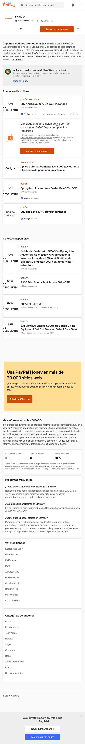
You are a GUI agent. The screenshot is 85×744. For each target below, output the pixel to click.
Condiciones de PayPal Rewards (34, 143)
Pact (7, 566)
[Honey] (9, 5)
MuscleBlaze (11, 594)
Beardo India (11, 554)
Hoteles (9, 638)
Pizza (8, 621)
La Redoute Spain (14, 548)
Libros (8, 667)
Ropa (8, 655)
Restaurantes (12, 627)
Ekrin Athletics (12, 600)
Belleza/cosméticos (15, 673)
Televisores (11, 632)
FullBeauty (10, 560)
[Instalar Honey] (20, 81)
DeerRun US (11, 589)
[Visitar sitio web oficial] (78, 29)
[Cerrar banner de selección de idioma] (80, 716)
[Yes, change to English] (42, 737)
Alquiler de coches (14, 661)
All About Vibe (12, 571)
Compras (10, 650)
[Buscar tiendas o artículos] (41, 5)
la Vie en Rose (12, 577)
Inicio (5, 695)
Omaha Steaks (12, 583)
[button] (80, 5)
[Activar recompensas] (57, 29)
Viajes (8, 644)
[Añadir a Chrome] (19, 399)
